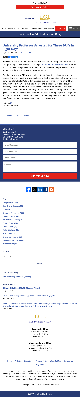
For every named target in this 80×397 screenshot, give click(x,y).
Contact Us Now (40, 176)
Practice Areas (36, 28)
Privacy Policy (42, 361)
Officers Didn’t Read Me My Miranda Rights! (21, 288)
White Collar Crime (12, 220)
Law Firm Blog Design (40, 394)
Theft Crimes (10, 226)
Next (26, 114)
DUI (11, 103)
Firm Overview (22, 28)
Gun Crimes (9, 233)
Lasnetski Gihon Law (50, 384)
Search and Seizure (13, 206)
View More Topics (10, 244)
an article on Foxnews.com (55, 64)
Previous (8, 114)
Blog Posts (40, 365)
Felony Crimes (10, 223)
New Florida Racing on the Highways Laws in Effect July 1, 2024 (29, 296)
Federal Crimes (11, 216)
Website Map (55, 361)
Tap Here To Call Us (40, 7)
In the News (49, 28)
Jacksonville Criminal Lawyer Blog (40, 18)
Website (11, 28)
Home (3, 28)
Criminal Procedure (13, 213)
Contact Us (60, 28)
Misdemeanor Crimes (13, 240)
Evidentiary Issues (12, 237)
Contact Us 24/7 (40, 5)
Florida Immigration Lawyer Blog (17, 276)
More (75, 28)
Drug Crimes (10, 202)
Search (40, 263)
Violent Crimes (11, 230)
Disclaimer (28, 361)
